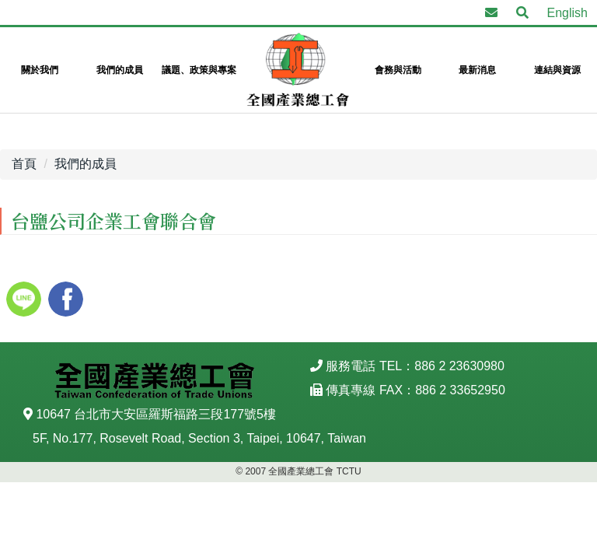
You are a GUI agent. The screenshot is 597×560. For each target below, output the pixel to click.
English (567, 12)
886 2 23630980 (459, 366)
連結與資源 (557, 70)
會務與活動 (398, 70)
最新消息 (477, 70)
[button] (522, 13)
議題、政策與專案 (199, 70)
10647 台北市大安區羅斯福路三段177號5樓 (156, 414)
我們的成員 (119, 70)
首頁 (24, 163)
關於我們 (39, 70)
